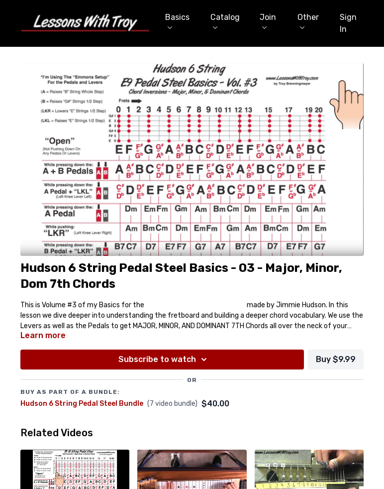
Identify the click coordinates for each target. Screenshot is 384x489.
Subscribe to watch (164, 360)
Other (308, 20)
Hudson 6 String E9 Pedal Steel (195, 305)
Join (268, 20)
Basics (177, 20)
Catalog (225, 20)
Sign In (348, 23)
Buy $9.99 (336, 359)
